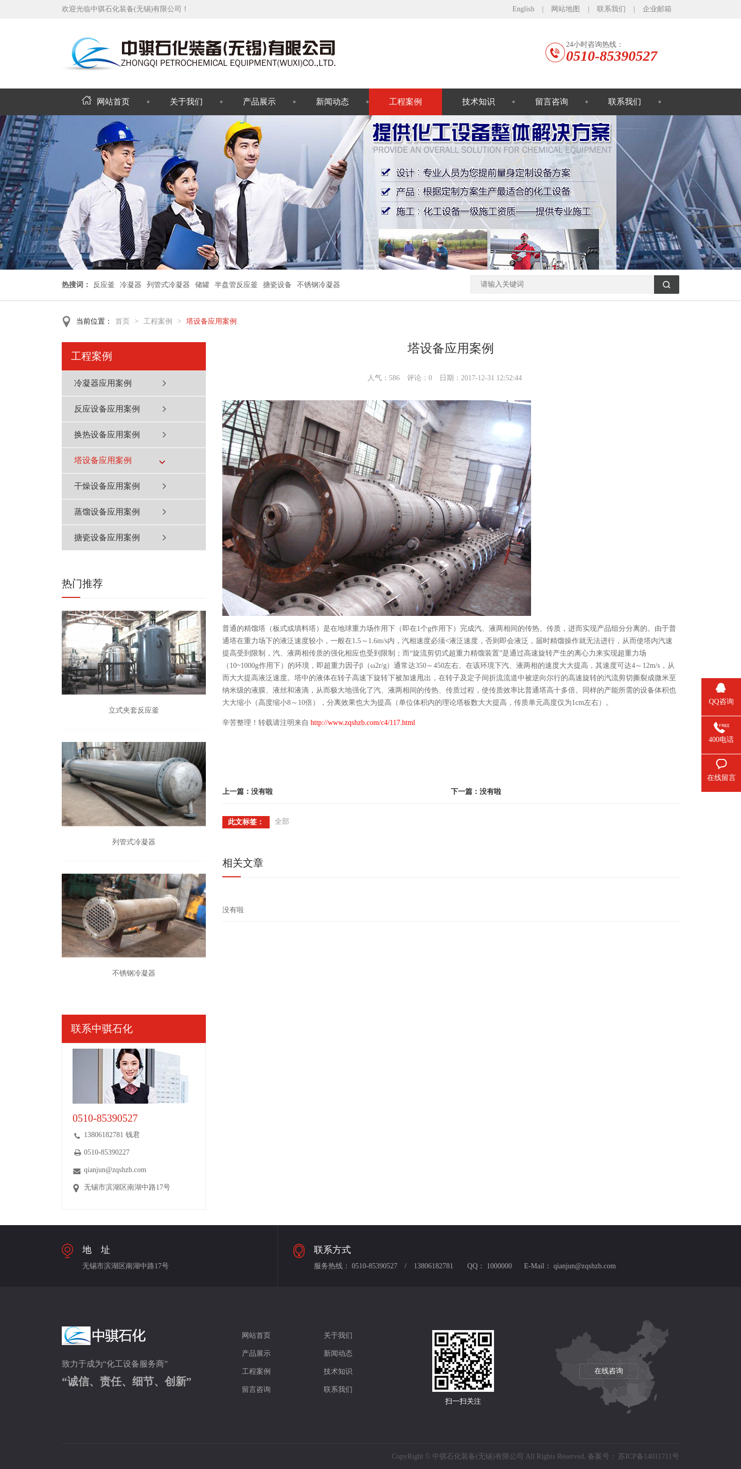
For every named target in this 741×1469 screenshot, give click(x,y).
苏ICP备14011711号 (648, 1456)
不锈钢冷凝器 (318, 285)
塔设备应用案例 (211, 321)
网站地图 (565, 9)
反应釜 (104, 285)
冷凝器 (131, 285)
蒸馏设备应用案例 (107, 511)
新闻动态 (332, 101)
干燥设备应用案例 (107, 486)
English (524, 9)
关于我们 (186, 101)
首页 (122, 321)
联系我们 (611, 9)
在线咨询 (608, 1371)
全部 (282, 821)
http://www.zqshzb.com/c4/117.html (363, 723)
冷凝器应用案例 (103, 383)
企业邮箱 (657, 9)
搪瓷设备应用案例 (107, 537)
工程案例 (405, 101)
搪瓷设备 (277, 285)
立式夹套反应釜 (134, 710)
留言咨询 (551, 101)
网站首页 (106, 101)
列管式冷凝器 (168, 285)
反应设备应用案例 (107, 408)
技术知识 (478, 101)
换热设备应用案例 (107, 434)
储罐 (202, 285)
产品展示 (259, 101)
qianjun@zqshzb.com (115, 1170)
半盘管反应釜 (236, 285)
